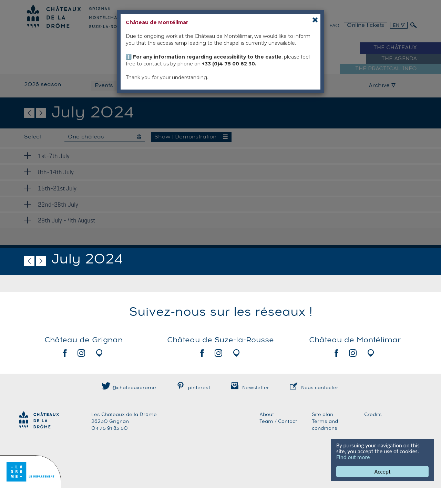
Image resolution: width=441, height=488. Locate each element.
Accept (383, 471)
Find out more (353, 457)
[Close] (315, 20)
